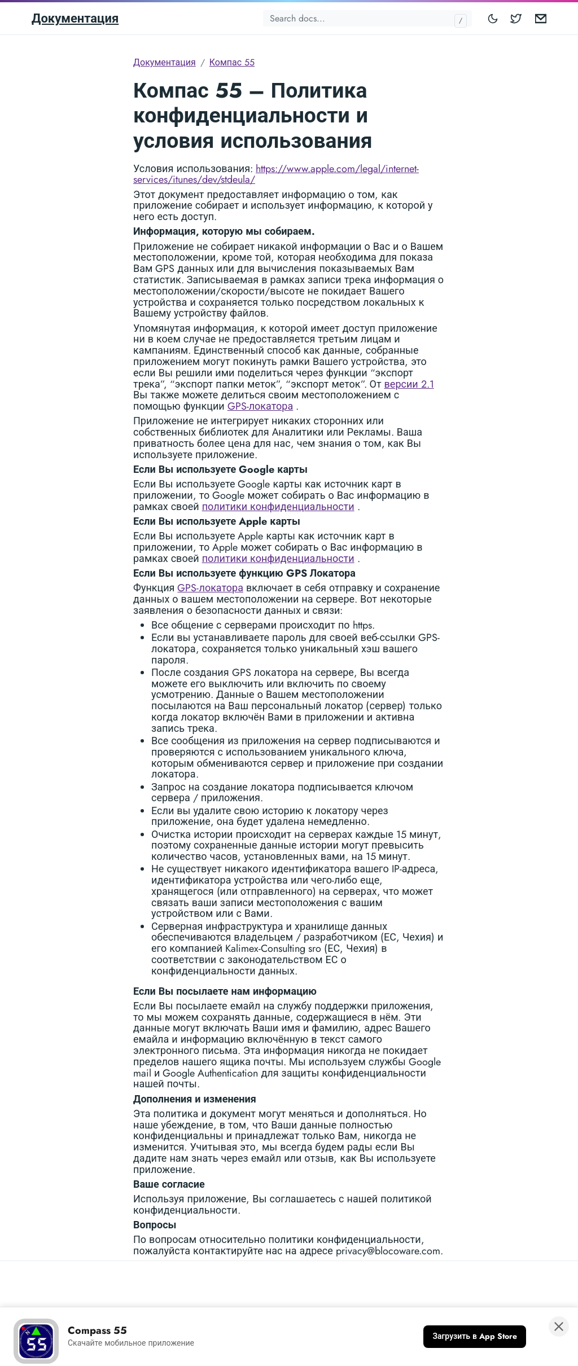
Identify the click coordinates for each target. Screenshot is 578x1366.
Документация (75, 18)
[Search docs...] (367, 18)
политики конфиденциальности (278, 506)
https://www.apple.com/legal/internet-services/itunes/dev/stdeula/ (276, 174)
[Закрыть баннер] (559, 1326)
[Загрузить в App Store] (474, 1336)
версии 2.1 (409, 384)
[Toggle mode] (493, 18)
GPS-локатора (260, 406)
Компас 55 (232, 62)
